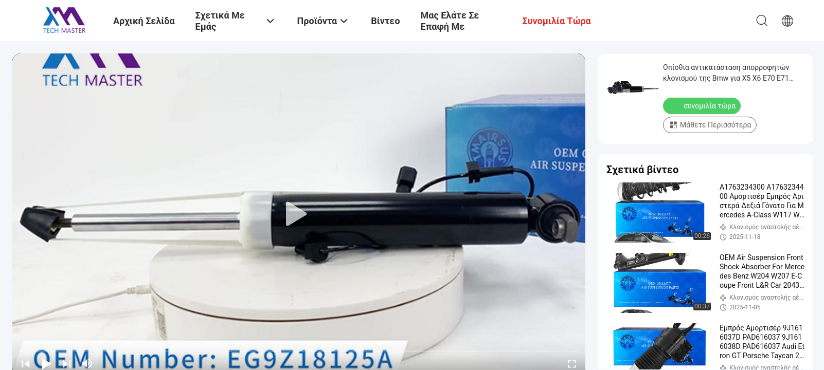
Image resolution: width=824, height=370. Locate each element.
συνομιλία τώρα (703, 105)
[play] (299, 214)
